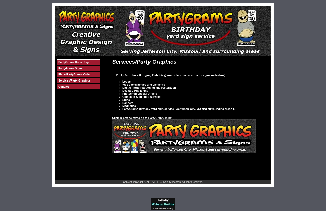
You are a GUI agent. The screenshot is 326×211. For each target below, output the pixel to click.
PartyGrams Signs (70, 68)
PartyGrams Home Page (74, 62)
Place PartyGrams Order (74, 74)
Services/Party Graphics (74, 80)
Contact (63, 86)
